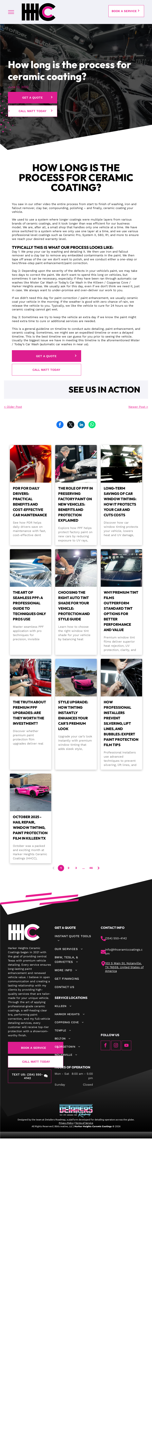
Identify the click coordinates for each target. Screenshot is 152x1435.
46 (91, 867)
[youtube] (126, 1046)
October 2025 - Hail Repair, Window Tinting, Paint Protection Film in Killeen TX (30, 828)
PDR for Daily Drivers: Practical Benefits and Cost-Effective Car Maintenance (30, 501)
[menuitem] (74, 938)
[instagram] (116, 1046)
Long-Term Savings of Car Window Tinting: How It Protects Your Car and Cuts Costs (120, 501)
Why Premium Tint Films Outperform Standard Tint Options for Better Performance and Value (121, 611)
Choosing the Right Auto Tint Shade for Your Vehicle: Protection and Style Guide (74, 605)
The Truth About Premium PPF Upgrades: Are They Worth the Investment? (29, 713)
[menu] (11, 12)
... (83, 867)
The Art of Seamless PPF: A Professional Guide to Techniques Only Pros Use (29, 605)
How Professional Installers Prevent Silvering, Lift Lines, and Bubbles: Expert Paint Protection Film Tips (121, 723)
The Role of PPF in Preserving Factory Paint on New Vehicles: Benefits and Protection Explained (75, 504)
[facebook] (105, 1046)
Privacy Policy (66, 1122)
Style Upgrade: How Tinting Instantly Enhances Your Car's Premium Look (73, 715)
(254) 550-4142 (116, 938)
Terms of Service (84, 1122)
